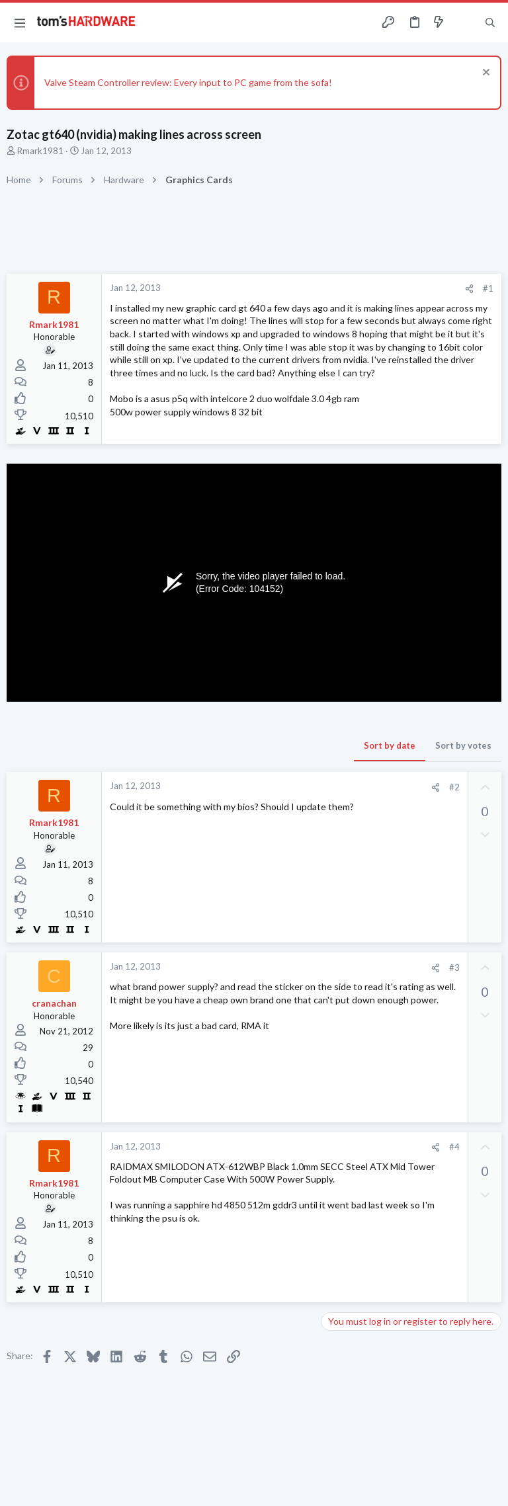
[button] (20, 22)
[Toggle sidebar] (464, 22)
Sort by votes (463, 745)
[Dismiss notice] (484, 74)
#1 (488, 288)
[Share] (469, 288)
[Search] (490, 22)
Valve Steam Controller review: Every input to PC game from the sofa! (188, 82)
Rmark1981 (40, 151)
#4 (454, 1147)
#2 (454, 787)
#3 (454, 967)
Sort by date (389, 745)
